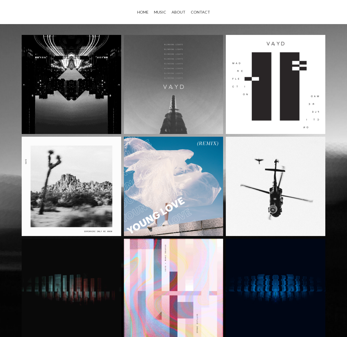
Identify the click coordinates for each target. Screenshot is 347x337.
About (178, 12)
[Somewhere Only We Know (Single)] (71, 186)
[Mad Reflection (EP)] (275, 84)
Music (160, 12)
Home (143, 12)
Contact (200, 12)
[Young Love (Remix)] (173, 186)
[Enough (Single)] (275, 186)
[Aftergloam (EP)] (71, 84)
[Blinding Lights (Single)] (173, 84)
